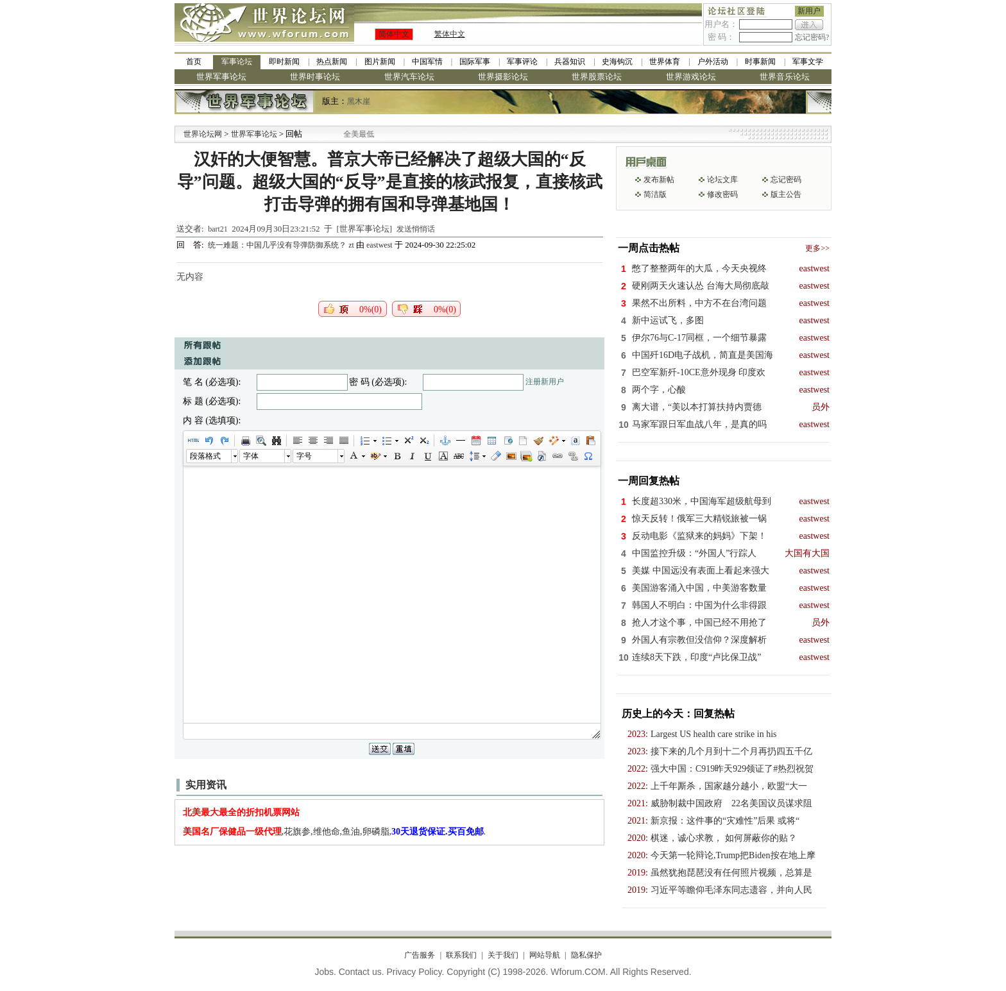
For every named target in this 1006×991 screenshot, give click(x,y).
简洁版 (655, 194)
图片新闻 (379, 61)
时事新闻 (760, 61)
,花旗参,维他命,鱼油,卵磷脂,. (334, 831)
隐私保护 (586, 955)
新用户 (809, 10)
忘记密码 (786, 179)
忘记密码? (812, 37)
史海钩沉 (617, 61)
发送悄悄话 (415, 228)
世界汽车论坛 (409, 76)
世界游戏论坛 (691, 76)
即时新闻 (284, 61)
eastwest (379, 245)
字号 (304, 456)
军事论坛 (236, 61)
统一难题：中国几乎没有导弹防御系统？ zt (282, 245)
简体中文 (394, 34)
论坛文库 (722, 179)
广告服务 (419, 955)
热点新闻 (331, 61)
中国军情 (427, 61)
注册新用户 (544, 381)
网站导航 (544, 955)
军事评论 (522, 61)
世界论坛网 (202, 134)
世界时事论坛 (315, 76)
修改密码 (722, 194)
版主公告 (786, 194)
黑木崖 (358, 101)
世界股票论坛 (597, 76)
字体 (251, 456)
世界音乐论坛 (785, 76)
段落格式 (205, 456)
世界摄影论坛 (503, 76)
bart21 (218, 228)
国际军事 (474, 61)
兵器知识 (569, 61)
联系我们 (461, 955)
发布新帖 (659, 179)
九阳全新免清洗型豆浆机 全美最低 (351, 134)
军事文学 (807, 61)
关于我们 (503, 955)
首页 (193, 61)
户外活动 (712, 61)
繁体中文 (449, 34)
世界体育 (664, 61)
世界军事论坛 (221, 76)
